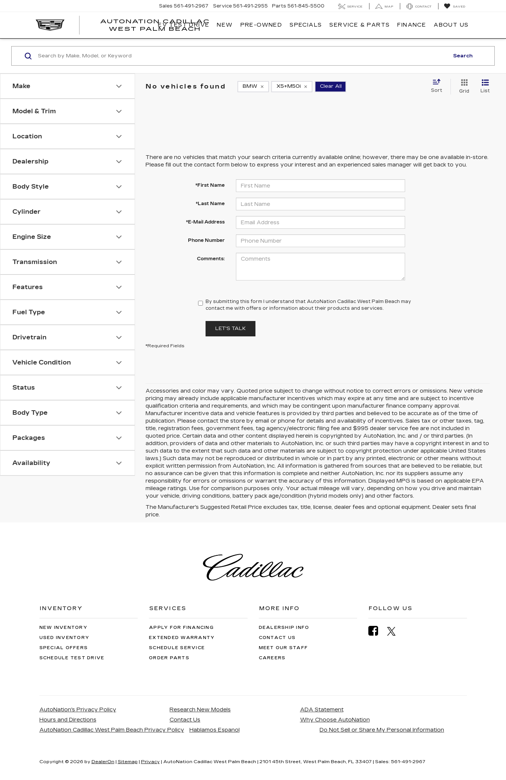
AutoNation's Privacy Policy (77, 709)
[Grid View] (462, 86)
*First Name (210, 185)
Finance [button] (411, 25)
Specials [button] (306, 25)
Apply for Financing (181, 627)
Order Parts (169, 658)
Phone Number (206, 240)
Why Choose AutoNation (335, 720)
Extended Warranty (182, 637)
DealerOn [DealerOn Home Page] (103, 761)
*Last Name (210, 203)
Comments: (211, 258)
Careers (272, 658)
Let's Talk (230, 329)
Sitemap (128, 761)
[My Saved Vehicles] (454, 6)
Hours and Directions (67, 720)
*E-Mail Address (205, 222)
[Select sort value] (438, 86)
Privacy (150, 761)
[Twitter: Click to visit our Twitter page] (395, 631)
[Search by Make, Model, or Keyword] (242, 56)
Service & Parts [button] (359, 25)
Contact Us (277, 637)
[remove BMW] (253, 86)
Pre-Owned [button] (261, 25)
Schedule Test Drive (72, 658)
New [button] (225, 25)
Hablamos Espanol (214, 730)
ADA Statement (322, 709)
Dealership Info (284, 627)
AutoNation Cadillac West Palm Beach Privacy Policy (111, 730)
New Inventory (63, 627)
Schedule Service (177, 647)
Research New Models (200, 709)
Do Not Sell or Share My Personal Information (382, 730)
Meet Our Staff (283, 647)
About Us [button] (451, 25)
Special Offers (63, 647)
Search (463, 56)
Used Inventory (64, 637)
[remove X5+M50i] (291, 86)
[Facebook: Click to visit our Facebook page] (377, 631)
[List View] (485, 86)
